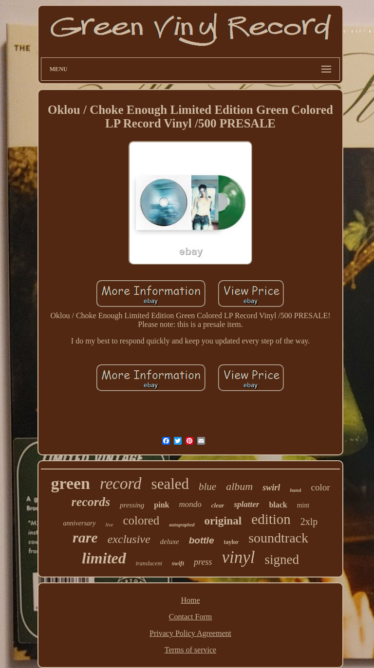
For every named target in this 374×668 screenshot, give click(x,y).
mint (303, 505)
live (109, 524)
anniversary (79, 523)
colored (141, 520)
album (239, 486)
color (320, 487)
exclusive (129, 539)
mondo (190, 504)
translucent (149, 563)
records (91, 502)
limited (104, 558)
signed (281, 559)
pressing (132, 505)
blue (207, 486)
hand (295, 490)
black (278, 505)
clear (217, 505)
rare (85, 537)
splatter (246, 504)
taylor (231, 542)
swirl (271, 487)
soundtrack (278, 537)
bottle (201, 540)
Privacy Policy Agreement (190, 633)
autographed (181, 524)
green (70, 483)
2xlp (309, 521)
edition (271, 519)
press (203, 562)
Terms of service (190, 650)
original (223, 521)
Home (190, 600)
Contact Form (190, 617)
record (121, 483)
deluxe (169, 541)
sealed (170, 483)
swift (178, 563)
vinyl (238, 557)
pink (161, 505)
